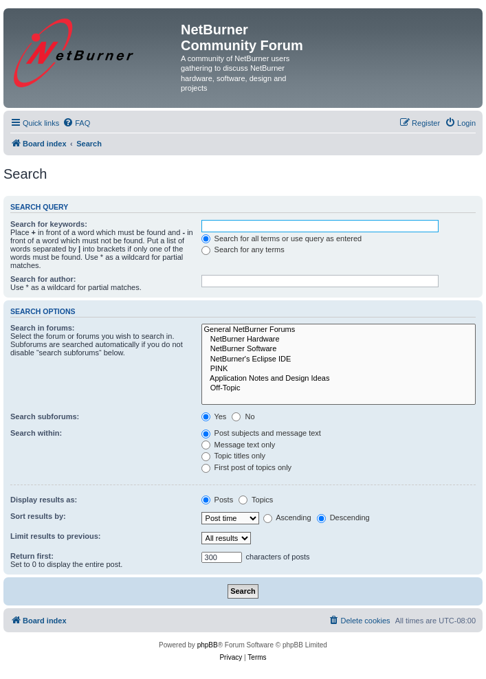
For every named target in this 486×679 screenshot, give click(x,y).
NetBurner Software (338, 349)
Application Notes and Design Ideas (338, 378)
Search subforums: (44, 416)
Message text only (238, 445)
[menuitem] (76, 123)
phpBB (207, 645)
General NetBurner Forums (338, 330)
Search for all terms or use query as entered (281, 238)
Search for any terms (243, 249)
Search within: (36, 433)
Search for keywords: (48, 224)
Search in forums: (42, 328)
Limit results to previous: (55, 536)
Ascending (287, 517)
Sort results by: (38, 516)
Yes (214, 416)
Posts (217, 500)
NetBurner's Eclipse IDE (338, 359)
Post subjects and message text (261, 433)
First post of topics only (246, 467)
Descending (343, 517)
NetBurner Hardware (338, 339)
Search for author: (43, 279)
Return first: (32, 556)
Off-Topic (338, 388)
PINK (338, 369)
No (243, 416)
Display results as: (43, 500)
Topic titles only (233, 456)
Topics (256, 500)
